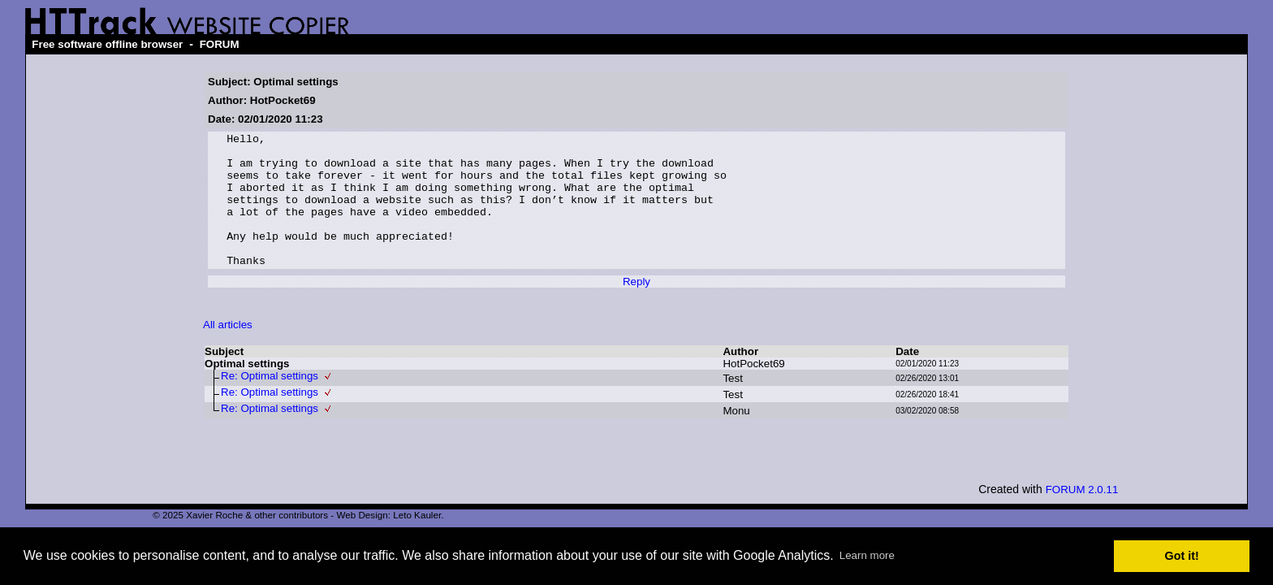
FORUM (219, 44)
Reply (636, 308)
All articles (227, 351)
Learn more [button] (867, 555)
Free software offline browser (107, 44)
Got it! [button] (1182, 555)
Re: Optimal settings (269, 402)
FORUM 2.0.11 (1082, 516)
